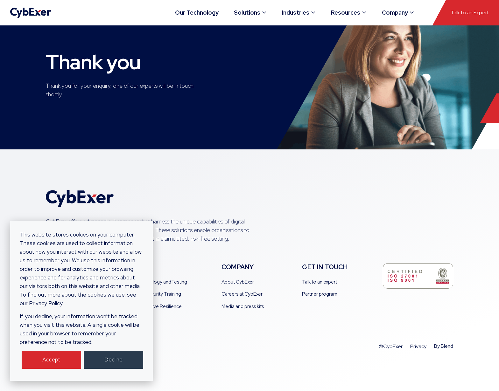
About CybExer (237, 282)
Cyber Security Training (156, 294)
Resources (349, 12)
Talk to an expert (319, 282)
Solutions (250, 12)
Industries (299, 12)
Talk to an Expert (470, 12)
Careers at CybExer (242, 294)
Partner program (319, 294)
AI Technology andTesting (159, 282)
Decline (113, 359)
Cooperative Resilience (156, 306)
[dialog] (81, 301)
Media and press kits (242, 306)
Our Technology (197, 12)
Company (398, 12)
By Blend (443, 346)
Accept (51, 359)
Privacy (418, 346)
